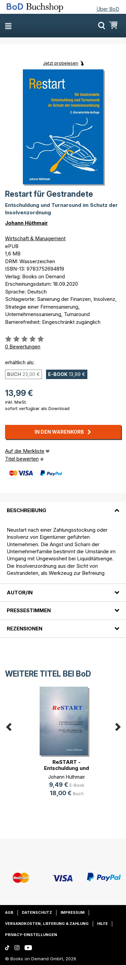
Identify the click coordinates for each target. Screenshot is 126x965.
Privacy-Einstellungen (31, 934)
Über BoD (107, 9)
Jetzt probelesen (60, 63)
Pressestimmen (29, 610)
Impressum (72, 912)
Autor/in (20, 592)
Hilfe (102, 923)
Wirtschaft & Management (35, 238)
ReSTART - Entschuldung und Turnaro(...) (66, 768)
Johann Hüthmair (26, 223)
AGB (9, 912)
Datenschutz (37, 912)
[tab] (63, 506)
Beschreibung (26, 510)
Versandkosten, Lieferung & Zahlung (47, 923)
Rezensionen (24, 628)
